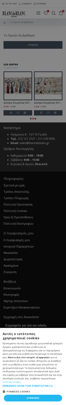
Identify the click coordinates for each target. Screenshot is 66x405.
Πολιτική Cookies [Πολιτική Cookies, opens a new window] (12, 382)
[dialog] (33, 202)
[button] (33, 386)
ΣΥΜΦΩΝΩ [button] (33, 398)
